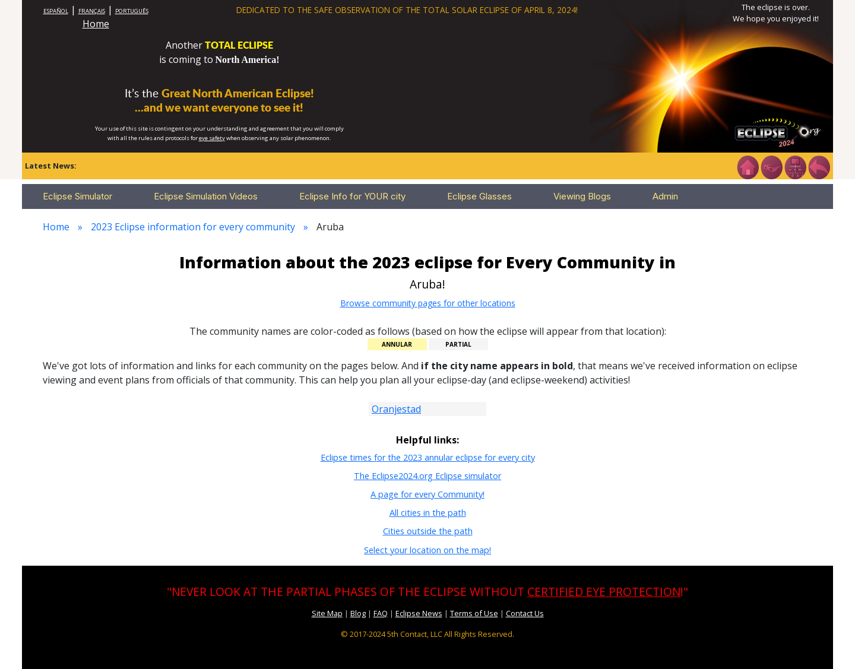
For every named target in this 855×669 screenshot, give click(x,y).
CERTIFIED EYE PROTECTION (603, 592)
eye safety (212, 138)
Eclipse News (418, 613)
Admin (665, 196)
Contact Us (525, 613)
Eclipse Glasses (479, 196)
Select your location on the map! (427, 550)
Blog (358, 613)
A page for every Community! (427, 494)
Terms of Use (474, 613)
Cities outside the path (428, 531)
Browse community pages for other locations (427, 303)
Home (96, 23)
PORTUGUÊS (131, 11)
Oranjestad (396, 409)
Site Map (327, 613)
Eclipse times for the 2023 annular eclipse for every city (428, 457)
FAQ (380, 613)
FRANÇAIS (91, 11)
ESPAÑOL (55, 11)
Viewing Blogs (582, 196)
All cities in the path (428, 512)
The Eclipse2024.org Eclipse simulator (427, 475)
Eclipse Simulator (77, 196)
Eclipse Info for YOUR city (352, 196)
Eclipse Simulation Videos (206, 196)
